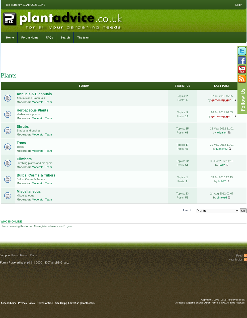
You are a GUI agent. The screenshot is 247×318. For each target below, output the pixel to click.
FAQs (49, 37)
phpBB (28, 262)
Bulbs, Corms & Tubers (36, 175)
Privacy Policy (27, 303)
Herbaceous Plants (32, 110)
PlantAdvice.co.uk (63, 19)
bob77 (222, 181)
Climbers (24, 159)
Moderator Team (42, 102)
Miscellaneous (29, 192)
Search (65, 37)
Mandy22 (221, 148)
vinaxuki (222, 197)
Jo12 (222, 165)
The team (83, 37)
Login (238, 4)
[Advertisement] (123, 59)
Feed (239, 255)
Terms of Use (45, 303)
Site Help (60, 303)
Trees (21, 143)
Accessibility (8, 303)
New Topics (235, 259)
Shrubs (23, 126)
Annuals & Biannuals (34, 94)
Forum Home (29, 37)
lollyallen (222, 132)
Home (10, 37)
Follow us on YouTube (242, 70)
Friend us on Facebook (242, 60)
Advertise (73, 303)
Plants (9, 75)
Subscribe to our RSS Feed (242, 79)
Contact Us (88, 303)
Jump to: (188, 210)
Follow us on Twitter (242, 51)
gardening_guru (221, 100)
